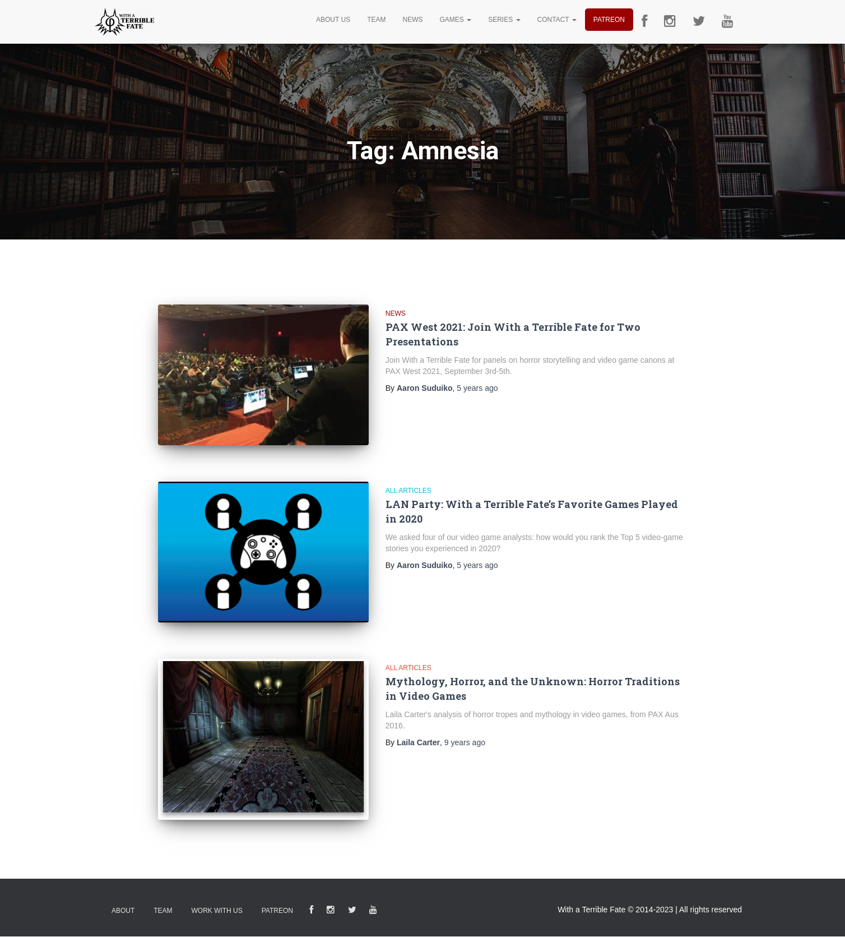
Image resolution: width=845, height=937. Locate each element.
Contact (557, 20)
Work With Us (216, 911)
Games (455, 20)
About (123, 911)
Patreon (609, 20)
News (412, 20)
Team (376, 20)
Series (504, 20)
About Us (333, 20)
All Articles (408, 491)
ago (477, 388)
